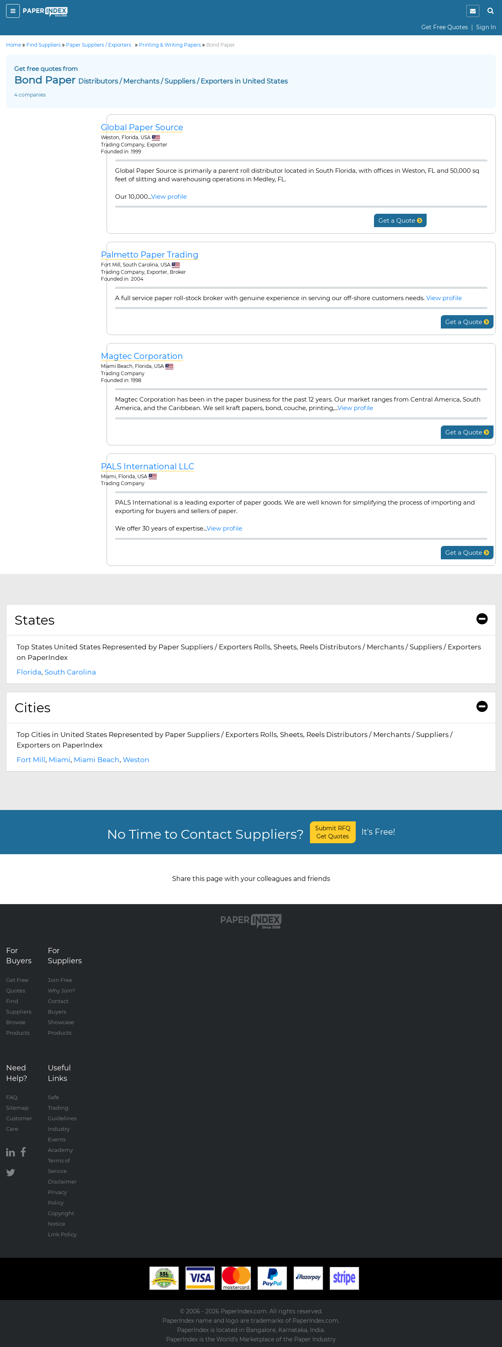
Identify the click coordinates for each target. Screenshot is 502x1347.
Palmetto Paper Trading (150, 255)
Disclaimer (62, 1181)
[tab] (251, 620)
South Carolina (70, 672)
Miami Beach (97, 760)
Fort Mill (31, 760)
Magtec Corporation (142, 356)
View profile (169, 196)
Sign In (486, 27)
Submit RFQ (332, 832)
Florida (29, 672)
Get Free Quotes (444, 27)
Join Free (60, 980)
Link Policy (62, 1234)
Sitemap (17, 1107)
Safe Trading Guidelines (62, 1107)
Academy (60, 1150)
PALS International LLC (147, 466)
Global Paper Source (142, 127)
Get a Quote (400, 220)
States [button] (251, 620)
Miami (59, 760)
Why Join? (61, 990)
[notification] (472, 11)
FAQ (11, 1097)
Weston (136, 760)
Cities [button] (251, 707)
